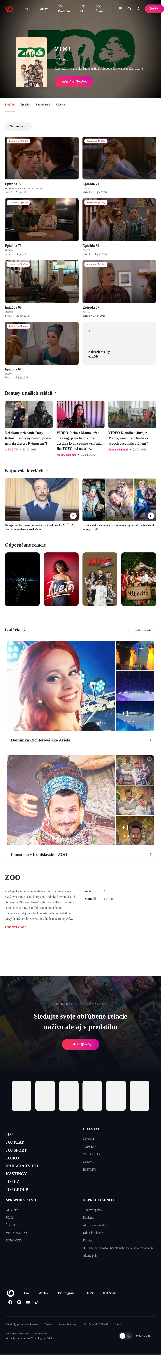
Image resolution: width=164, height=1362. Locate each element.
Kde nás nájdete (93, 1244)
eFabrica (50, 1349)
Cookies (48, 1335)
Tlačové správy (92, 1221)
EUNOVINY (14, 1251)
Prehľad (10, 104)
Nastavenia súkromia (68, 1335)
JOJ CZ (14, 1191)
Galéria (60, 104)
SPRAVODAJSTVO (21, 1211)
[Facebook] (10, 1313)
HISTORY (89, 1169)
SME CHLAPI (92, 1154)
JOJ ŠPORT (19, 1153)
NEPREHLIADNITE (99, 1211)
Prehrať (80, 1044)
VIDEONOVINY (17, 1244)
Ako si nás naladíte (95, 1236)
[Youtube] (27, 1313)
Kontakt (118, 1335)
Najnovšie (18, 126)
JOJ (10, 1135)
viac (140, 69)
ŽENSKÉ (89, 1139)
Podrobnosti (43, 104)
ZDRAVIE (89, 1162)
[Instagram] (19, 1313)
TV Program (64, 9)
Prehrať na (74, 82)
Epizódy (25, 104)
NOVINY (12, 1221)
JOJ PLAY (17, 1144)
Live (25, 8)
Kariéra (87, 1251)
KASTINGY (19, 1181)
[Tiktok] (36, 1313)
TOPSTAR (90, 1146)
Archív (43, 8)
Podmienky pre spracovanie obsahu (22, 1335)
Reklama (88, 1228)
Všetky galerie (142, 630)
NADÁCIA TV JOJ (26, 1172)
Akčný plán (90, 1267)
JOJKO (14, 1163)
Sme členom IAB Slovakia (96, 1335)
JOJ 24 (83, 9)
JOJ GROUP (19, 1200)
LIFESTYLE (93, 1129)
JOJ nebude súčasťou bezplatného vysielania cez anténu (118, 1259)
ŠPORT (10, 1236)
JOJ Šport (99, 9)
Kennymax (25, 1349)
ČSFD (61, 59)
